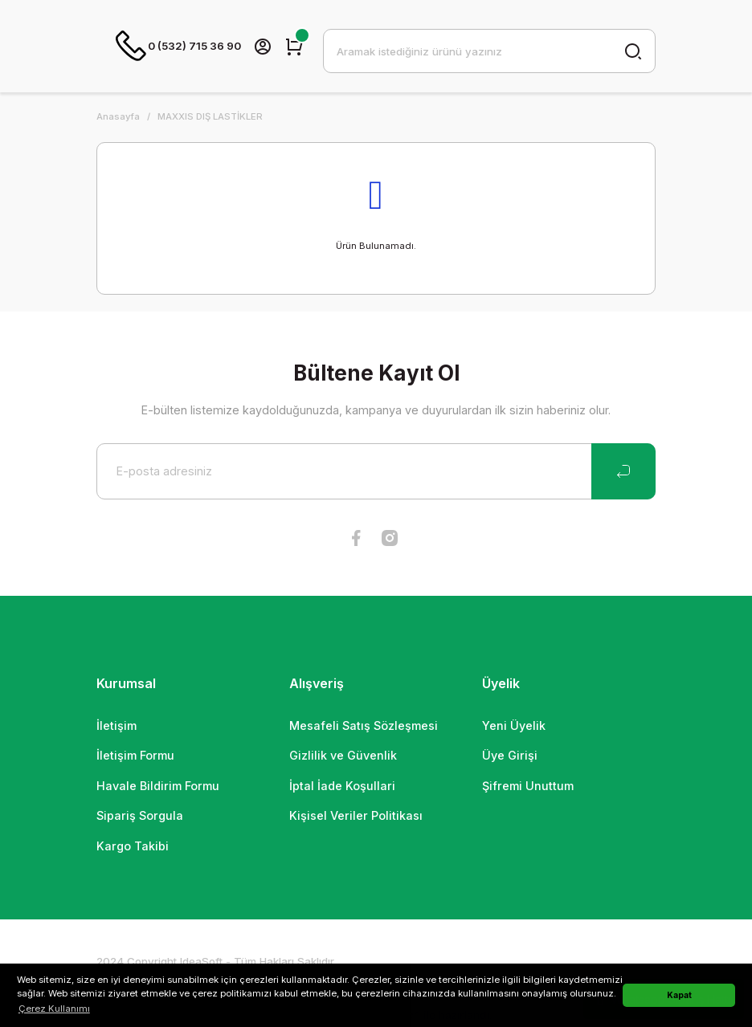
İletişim (116, 726)
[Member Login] (262, 46)
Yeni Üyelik (514, 726)
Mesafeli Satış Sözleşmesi (363, 726)
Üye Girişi (509, 756)
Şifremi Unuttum (528, 786)
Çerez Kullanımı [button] (54, 1008)
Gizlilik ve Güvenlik (343, 756)
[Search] (489, 51)
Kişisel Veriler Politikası (356, 816)
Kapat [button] (679, 995)
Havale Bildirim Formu (157, 786)
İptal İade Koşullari (342, 786)
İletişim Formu (135, 756)
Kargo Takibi (132, 847)
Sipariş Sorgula (139, 816)
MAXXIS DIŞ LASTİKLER (210, 117)
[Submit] (623, 472)
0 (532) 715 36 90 (178, 47)
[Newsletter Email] (376, 472)
